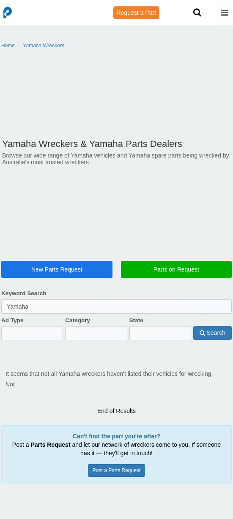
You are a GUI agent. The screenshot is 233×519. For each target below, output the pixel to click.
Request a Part (136, 12)
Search (212, 340)
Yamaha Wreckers (43, 46)
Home (8, 46)
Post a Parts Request (116, 467)
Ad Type (12, 327)
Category (77, 327)
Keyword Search (24, 300)
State (136, 327)
